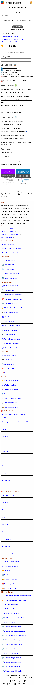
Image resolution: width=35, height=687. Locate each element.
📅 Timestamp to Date (9, 585)
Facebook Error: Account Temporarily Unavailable (15, 97)
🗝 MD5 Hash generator (10, 567)
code (3, 682)
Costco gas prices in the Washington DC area (17, 423)
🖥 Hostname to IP (8, 322)
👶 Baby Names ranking (10, 381)
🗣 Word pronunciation (9, 386)
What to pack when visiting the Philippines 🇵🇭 (14, 132)
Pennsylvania (6, 467)
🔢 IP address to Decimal (10, 304)
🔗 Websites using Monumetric (12, 645)
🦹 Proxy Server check (9, 404)
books (3, 685)
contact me (18, 679)
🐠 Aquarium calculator (9, 580)
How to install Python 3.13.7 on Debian (12, 125)
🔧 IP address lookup (9, 291)
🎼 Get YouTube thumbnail (10, 562)
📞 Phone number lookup (10, 313)
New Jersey (6, 445)
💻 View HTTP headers (9, 331)
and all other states (8, 555)
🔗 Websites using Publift (10, 654)
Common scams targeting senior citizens (12, 136)
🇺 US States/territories (9, 356)
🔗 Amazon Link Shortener (10, 614)
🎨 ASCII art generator (9, 589)
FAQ (13, 685)
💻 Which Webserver (9, 335)
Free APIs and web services (11, 254)
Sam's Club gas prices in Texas (12, 496)
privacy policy (21, 685)
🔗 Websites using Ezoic (10, 623)
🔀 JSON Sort (6, 571)
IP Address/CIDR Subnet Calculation (14, 39)
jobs (8, 685)
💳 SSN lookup (7, 360)
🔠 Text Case (6, 576)
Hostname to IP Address (10, 37)
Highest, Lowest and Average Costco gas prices (15, 417)
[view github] (10, 46)
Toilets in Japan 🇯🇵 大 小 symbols (10, 129)
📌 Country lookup (8, 374)
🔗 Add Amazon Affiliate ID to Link (13, 619)
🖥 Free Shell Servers (9, 261)
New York (5, 452)
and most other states (9, 489)
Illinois (4, 511)
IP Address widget (8, 245)
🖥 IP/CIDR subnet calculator (11, 326)
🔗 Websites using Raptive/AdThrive (14, 636)
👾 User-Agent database (10, 390)
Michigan (5, 437)
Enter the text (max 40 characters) (17, 20)
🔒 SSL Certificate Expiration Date (13, 309)
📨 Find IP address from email (12, 295)
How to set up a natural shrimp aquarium (12, 139)
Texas (4, 474)
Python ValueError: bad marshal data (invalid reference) (17, 110)
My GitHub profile (7, 238)
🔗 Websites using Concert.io (11, 659)
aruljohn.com (13, 2)
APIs (26, 682)
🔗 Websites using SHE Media (12, 672)
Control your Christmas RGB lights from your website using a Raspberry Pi (16, 144)
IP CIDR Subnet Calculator (11, 75)
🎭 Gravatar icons (8, 395)
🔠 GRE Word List (8, 266)
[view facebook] (6, 46)
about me (10, 679)
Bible (8, 682)
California (5, 430)
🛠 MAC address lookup (10, 287)
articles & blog (28, 679)
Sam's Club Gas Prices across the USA (14, 82)
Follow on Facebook (7, 233)
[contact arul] (14, 46)
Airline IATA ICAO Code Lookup (12, 71)
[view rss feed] (2, 46)
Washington (6, 481)
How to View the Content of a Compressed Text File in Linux (16, 102)
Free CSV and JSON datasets (11, 249)
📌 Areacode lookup (8, 369)
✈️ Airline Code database (10, 279)
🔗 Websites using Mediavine (11, 627)
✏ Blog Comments (6, 153)
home (3, 679)
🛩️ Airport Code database (10, 274)
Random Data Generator (10, 73)
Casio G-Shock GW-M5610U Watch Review (13, 94)
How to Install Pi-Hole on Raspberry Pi (12, 106)
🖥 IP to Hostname (8, 318)
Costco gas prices (17, 682)
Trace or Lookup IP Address (11, 42)
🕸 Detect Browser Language (11, 399)
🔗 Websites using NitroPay (11, 641)
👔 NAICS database (8, 270)
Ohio (3, 459)
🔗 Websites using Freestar (11, 667)
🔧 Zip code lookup (8, 365)
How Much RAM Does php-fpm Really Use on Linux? (16, 90)
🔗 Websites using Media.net (11, 663)
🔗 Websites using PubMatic (11, 650)
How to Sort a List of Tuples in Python (12, 113)
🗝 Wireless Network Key (10, 349)
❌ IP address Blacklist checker (12, 300)
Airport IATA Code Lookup (10, 69)
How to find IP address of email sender (12, 122)
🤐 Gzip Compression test (10, 408)
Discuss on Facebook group (10, 235)
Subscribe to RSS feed (8, 230)
